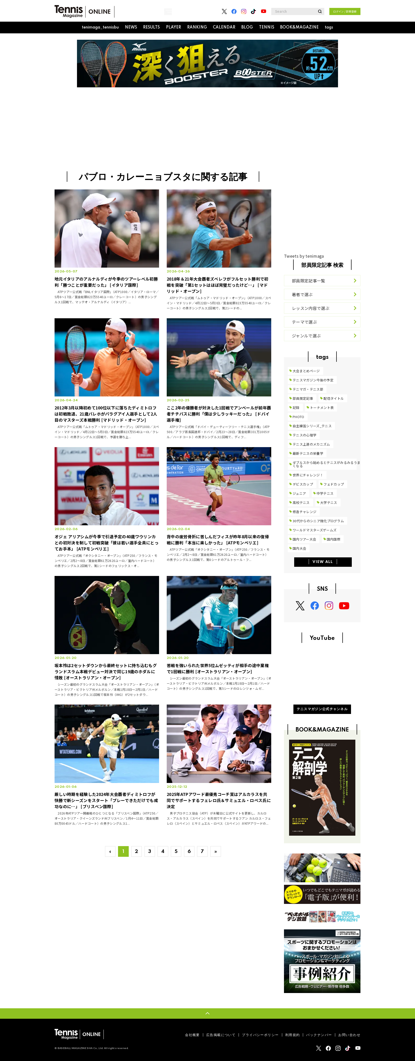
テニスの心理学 (304, 435)
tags (329, 27)
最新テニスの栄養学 (308, 453)
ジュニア (299, 493)
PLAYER (173, 27)
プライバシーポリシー (260, 1035)
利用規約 (292, 1035)
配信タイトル (333, 398)
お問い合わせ (349, 1035)
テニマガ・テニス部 (308, 389)
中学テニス (325, 493)
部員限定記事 (303, 398)
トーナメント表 (322, 407)
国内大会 (299, 548)
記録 (296, 407)
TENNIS (266, 27)
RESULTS (151, 27)
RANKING (197, 27)
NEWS (131, 27)
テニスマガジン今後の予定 (313, 380)
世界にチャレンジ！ (308, 475)
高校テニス (301, 502)
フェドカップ (333, 484)
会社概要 (192, 1035)
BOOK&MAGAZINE (299, 27)
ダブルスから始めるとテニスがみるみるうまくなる (326, 464)
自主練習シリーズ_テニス (312, 425)
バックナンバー (319, 1035)
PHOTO (298, 416)
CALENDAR (224, 27)
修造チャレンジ (304, 511)
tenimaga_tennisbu (100, 27)
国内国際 (333, 539)
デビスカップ (303, 484)
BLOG (247, 27)
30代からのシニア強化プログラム (318, 520)
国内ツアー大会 (304, 539)
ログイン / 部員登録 (345, 11)
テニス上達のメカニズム (311, 444)
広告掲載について (221, 1035)
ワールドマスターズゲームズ (314, 530)
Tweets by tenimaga (304, 256)
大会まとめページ (306, 370)
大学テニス (328, 502)
